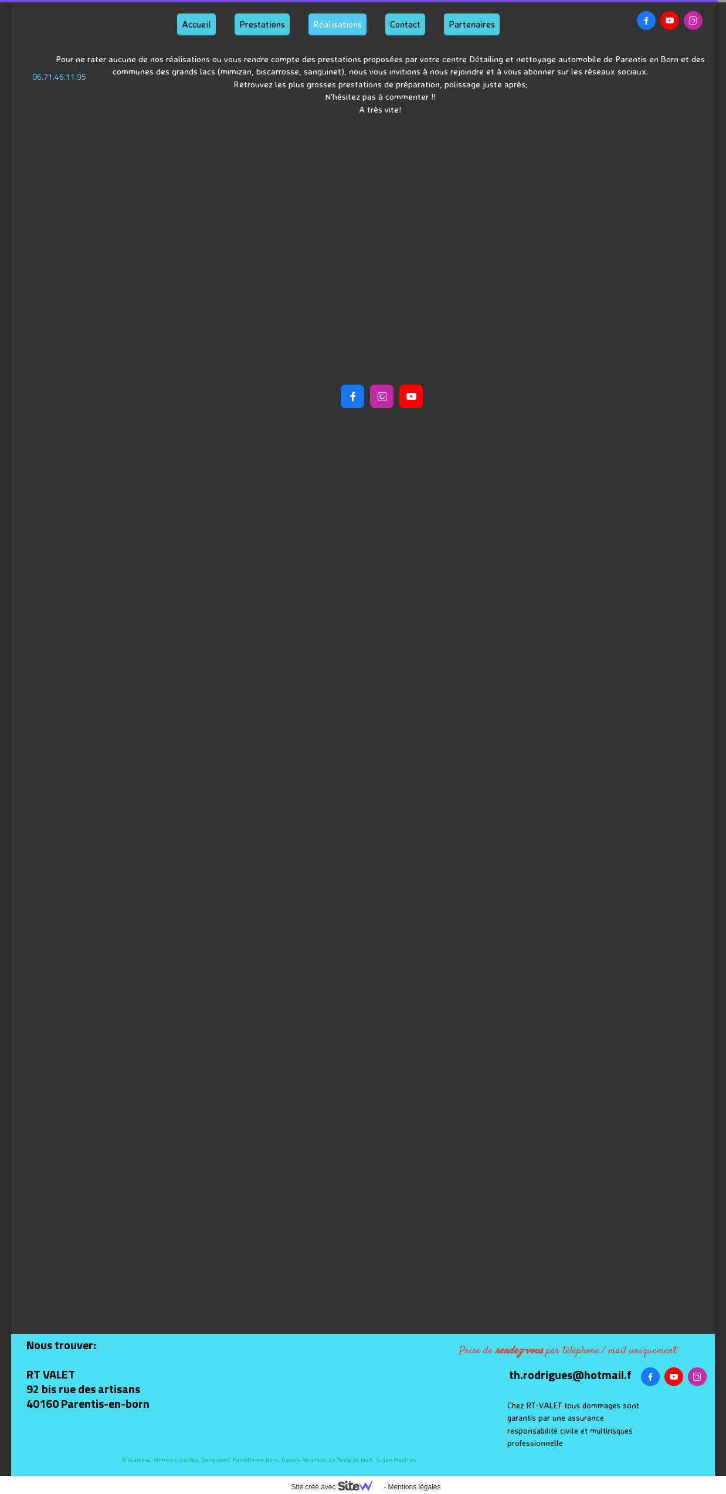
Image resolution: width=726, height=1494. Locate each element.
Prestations (262, 24)
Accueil (196, 24)
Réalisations (337, 24)
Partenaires (472, 24)
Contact (405, 24)
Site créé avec (336, 1487)
